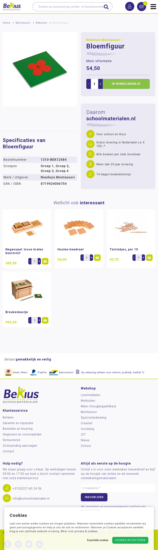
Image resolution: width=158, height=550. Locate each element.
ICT (83, 434)
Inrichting (87, 429)
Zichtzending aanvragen (20, 445)
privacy (79, 531)
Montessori (23, 22)
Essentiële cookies (97, 540)
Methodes (88, 400)
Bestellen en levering (18, 428)
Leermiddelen (90, 395)
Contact (8, 451)
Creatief (86, 423)
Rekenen (41, 22)
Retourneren (11, 440)
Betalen (8, 417)
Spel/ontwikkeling (93, 417)
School (86, 446)
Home (6, 22)
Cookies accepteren (130, 540)
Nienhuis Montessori (103, 40)
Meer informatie (99, 61)
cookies (93, 531)
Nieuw (85, 440)
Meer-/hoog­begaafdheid (98, 406)
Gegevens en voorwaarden (22, 434)
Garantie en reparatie (18, 423)
